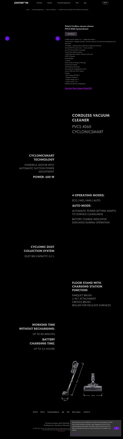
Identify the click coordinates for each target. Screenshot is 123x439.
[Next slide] (58, 38)
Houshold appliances (37, 9)
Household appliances (63, 3)
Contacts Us (86, 412)
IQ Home (39, 3)
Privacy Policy (61, 431)
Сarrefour (68, 88)
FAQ (77, 3)
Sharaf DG (88, 88)
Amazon (80, 88)
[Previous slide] (7, 38)
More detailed (76, 434)
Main (27, 9)
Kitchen (49, 3)
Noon (75, 88)
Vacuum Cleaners (51, 9)
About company (76, 412)
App (85, 3)
